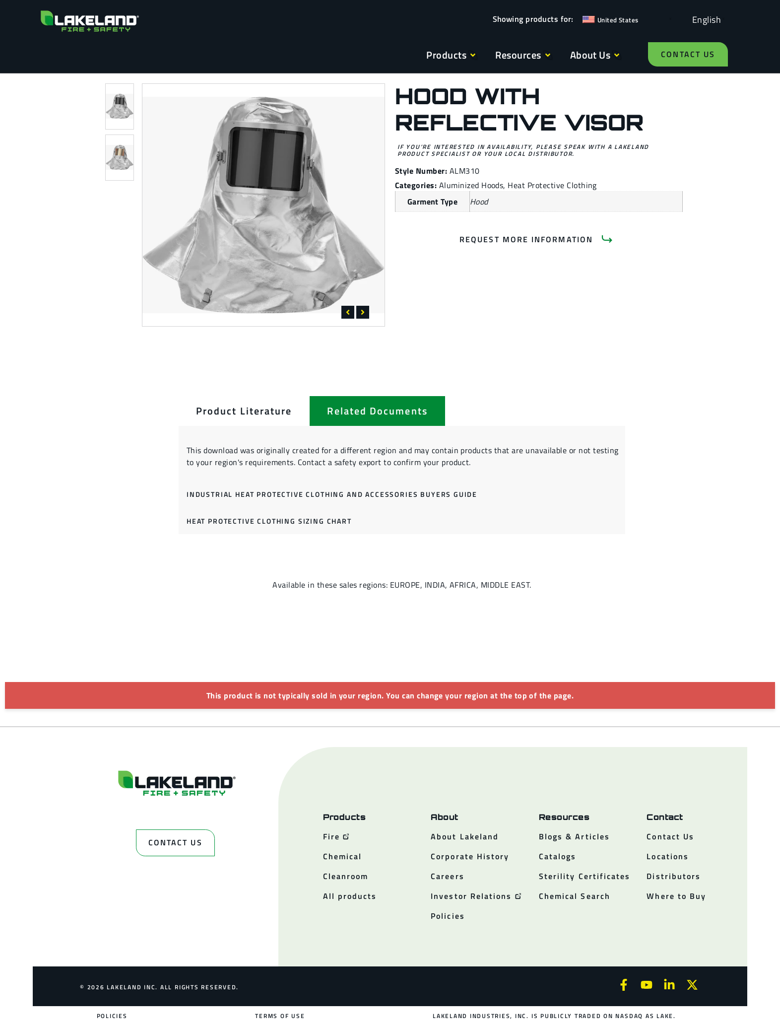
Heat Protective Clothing (552, 185)
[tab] (244, 411)
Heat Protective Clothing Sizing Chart (269, 521)
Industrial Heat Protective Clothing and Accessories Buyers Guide (332, 494)
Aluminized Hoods (471, 185)
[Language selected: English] (704, 19)
